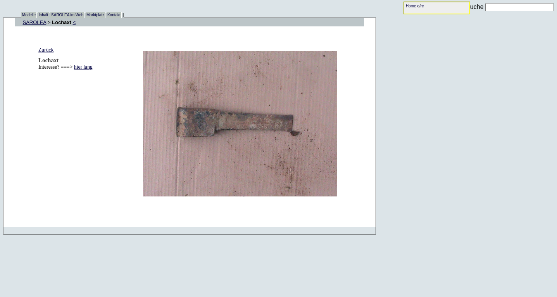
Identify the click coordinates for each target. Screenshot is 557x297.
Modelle (29, 15)
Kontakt (114, 15)
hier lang (83, 67)
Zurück (45, 50)
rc (422, 6)
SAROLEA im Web (67, 15)
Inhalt (43, 15)
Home (411, 6)
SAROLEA (35, 22)
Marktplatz (95, 15)
